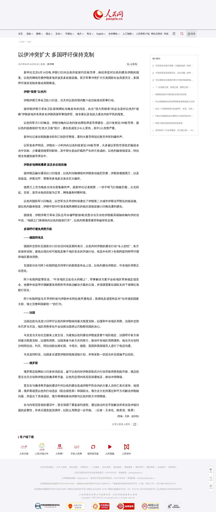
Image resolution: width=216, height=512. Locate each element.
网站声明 (139, 467)
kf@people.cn (82, 478)
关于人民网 (61, 467)
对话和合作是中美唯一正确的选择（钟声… (174, 66)
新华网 (50, 64)
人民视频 (110, 448)
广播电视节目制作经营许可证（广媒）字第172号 (133, 484)
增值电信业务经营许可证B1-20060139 (93, 484)
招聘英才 (84, 467)
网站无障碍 (156, 34)
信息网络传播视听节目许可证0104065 (50, 489)
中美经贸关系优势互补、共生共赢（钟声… (174, 73)
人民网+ (60, 448)
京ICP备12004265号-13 (166, 484)
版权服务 (117, 467)
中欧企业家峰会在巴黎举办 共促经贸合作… (174, 116)
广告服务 (95, 467)
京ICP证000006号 (147, 489)
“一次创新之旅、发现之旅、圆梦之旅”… (173, 87)
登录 (193, 34)
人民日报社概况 (46, 467)
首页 (20, 34)
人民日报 (24, 448)
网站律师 (150, 467)
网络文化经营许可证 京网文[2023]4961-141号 (87, 489)
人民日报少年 (41, 448)
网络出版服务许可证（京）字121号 (123, 489)
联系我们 (172, 467)
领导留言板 (93, 448)
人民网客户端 (143, 34)
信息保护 (161, 467)
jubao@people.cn (135, 473)
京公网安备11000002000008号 (169, 489)
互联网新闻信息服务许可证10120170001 (57, 484)
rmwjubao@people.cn (146, 478)
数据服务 (128, 467)
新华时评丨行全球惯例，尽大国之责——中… (175, 130)
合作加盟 (106, 467)
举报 (166, 34)
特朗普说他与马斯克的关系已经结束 (171, 94)
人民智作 (126, 448)
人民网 (21, 42)
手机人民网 (76, 448)
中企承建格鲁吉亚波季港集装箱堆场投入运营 (174, 102)
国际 (29, 42)
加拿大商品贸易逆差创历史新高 (169, 123)
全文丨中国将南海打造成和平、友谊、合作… (174, 109)
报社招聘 (73, 467)
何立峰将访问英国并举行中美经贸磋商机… (174, 80)
